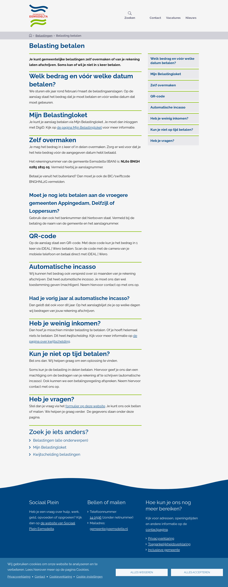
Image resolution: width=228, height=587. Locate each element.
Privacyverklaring (18, 576)
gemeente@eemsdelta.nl (109, 529)
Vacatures (173, 17)
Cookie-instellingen (89, 576)
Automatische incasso (167, 107)
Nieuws (191, 17)
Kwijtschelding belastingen (54, 454)
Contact (155, 17)
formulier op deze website (85, 406)
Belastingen (43, 35)
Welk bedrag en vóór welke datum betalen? (172, 61)
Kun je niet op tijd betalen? (171, 130)
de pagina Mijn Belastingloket (79, 128)
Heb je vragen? (162, 141)
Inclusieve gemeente (164, 550)
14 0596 (95, 517)
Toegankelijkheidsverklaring (169, 544)
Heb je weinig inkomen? (169, 119)
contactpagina (157, 529)
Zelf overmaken (163, 85)
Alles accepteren (197, 572)
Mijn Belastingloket (165, 74)
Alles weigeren (141, 572)
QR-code (157, 96)
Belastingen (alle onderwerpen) (58, 440)
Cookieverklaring (60, 576)
